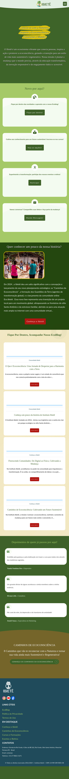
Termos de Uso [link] (9, 717)
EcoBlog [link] (6, 709)
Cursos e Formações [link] (11, 735)
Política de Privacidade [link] (12, 713)
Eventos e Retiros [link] (10, 739)
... (52, 377)
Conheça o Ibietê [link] (10, 727)
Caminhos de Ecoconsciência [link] (15, 731)
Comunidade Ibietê (34, 360)
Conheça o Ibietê (34, 455)
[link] (65, 4)
